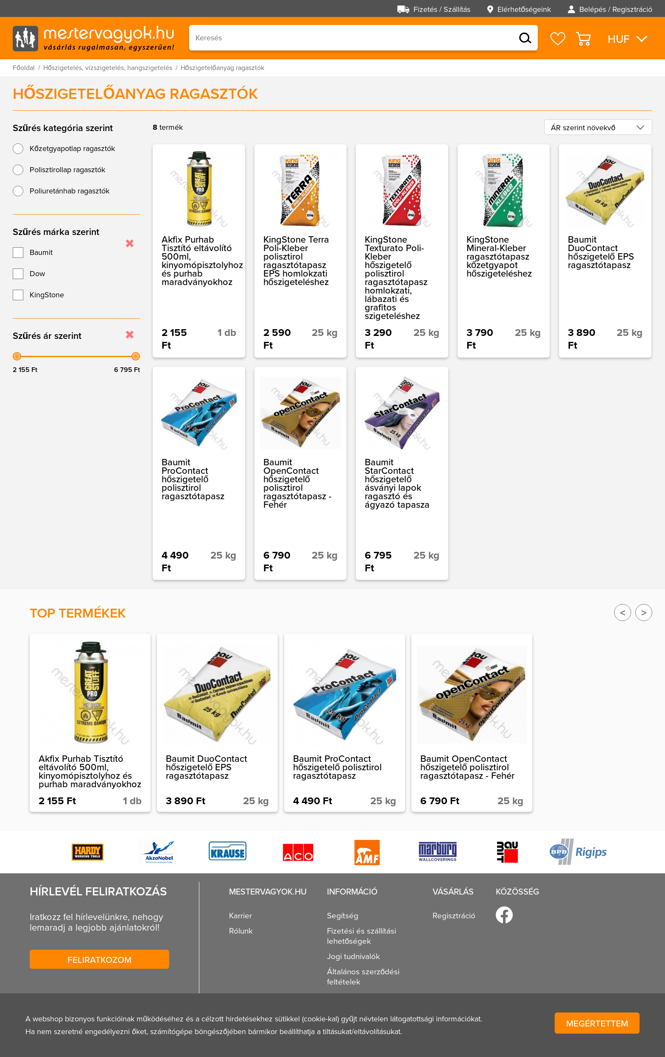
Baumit (41, 252)
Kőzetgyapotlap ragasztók (72, 148)
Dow (37, 273)
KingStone (47, 294)
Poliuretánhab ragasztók (69, 190)
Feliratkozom (99, 959)
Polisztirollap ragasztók (67, 169)
